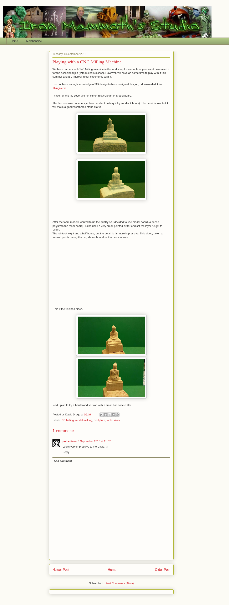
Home (14, 41)
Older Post (162, 569)
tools (109, 420)
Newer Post (60, 569)
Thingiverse (59, 88)
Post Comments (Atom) (120, 583)
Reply (65, 452)
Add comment (63, 461)
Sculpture (99, 420)
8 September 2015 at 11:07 (94, 441)
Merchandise (34, 41)
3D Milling (68, 420)
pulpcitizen (69, 441)
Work (117, 420)
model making (83, 420)
